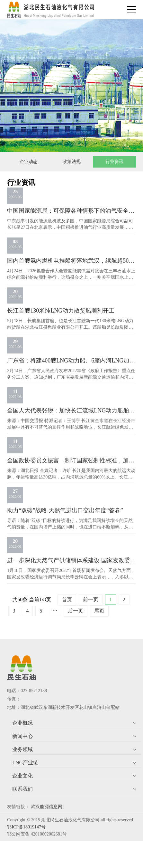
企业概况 (22, 723)
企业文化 (22, 775)
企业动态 (29, 161)
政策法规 (72, 161)
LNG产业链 (25, 762)
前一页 (90, 599)
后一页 (75, 611)
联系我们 (22, 789)
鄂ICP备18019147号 (26, 827)
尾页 (99, 611)
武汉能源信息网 (46, 806)
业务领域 (22, 749)
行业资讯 (114, 161)
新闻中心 (22, 736)
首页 (67, 599)
